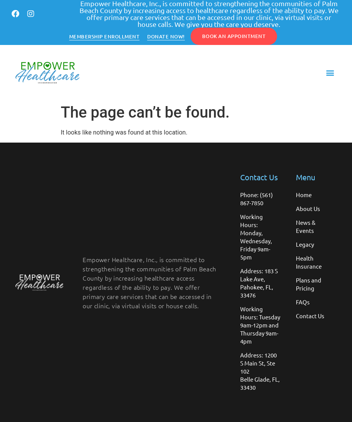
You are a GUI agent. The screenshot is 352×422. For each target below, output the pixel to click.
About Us (308, 208)
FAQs (303, 302)
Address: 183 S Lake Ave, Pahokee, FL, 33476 (259, 283)
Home (304, 194)
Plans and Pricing (308, 284)
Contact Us (310, 315)
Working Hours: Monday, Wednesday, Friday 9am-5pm (256, 237)
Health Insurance (309, 262)
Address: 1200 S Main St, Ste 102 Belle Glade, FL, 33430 (260, 371)
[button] (330, 72)
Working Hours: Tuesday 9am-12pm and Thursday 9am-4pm (260, 325)
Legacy (305, 244)
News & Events (305, 226)
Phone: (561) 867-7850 (256, 198)
